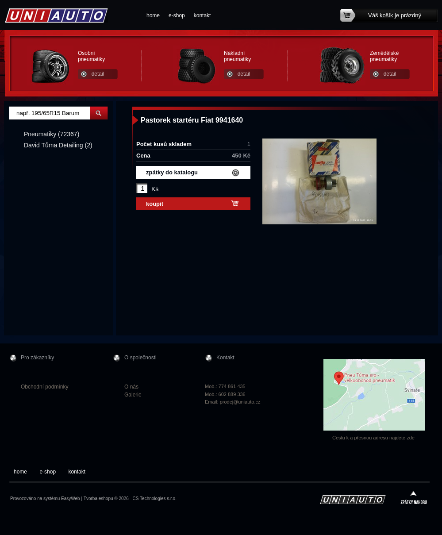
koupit (154, 203)
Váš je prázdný (394, 15)
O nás (131, 387)
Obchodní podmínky (44, 387)
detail (98, 74)
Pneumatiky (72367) (51, 134)
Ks (154, 188)
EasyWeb (70, 498)
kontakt (202, 15)
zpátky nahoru (414, 498)
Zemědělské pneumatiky (384, 56)
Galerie (133, 395)
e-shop (177, 15)
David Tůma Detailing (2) (58, 145)
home (153, 15)
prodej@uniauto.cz (240, 401)
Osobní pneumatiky (91, 56)
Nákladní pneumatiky (237, 56)
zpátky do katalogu (172, 172)
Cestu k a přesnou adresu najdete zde (373, 437)
